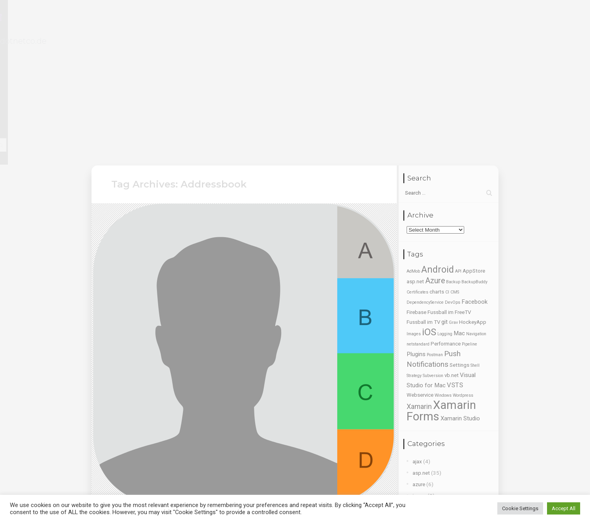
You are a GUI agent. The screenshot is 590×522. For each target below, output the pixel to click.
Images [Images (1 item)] (414, 208)
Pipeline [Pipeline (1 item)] (469, 218)
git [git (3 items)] (444, 196)
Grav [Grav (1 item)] (453, 196)
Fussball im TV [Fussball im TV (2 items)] (423, 196)
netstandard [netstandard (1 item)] (418, 218)
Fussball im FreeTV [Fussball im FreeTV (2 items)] (449, 186)
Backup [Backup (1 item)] (453, 156)
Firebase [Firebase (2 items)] (416, 186)
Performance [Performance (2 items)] (446, 218)
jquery (419, 369)
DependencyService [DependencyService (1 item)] (425, 176)
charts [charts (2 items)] (436, 166)
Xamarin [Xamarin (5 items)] (419, 281)
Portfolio (334, 19)
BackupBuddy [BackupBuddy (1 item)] (474, 156)
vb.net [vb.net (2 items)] (451, 250)
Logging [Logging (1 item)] (444, 208)
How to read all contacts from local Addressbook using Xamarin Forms (234, 406)
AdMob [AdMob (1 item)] (413, 145)
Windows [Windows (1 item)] (443, 269)
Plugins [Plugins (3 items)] (416, 228)
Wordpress (425, 461)
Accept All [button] (563, 508)
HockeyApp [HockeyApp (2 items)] (472, 196)
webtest (422, 438)
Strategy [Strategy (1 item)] (414, 250)
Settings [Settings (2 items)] (459, 239)
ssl (416, 404)
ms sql (420, 392)
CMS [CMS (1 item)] (454, 166)
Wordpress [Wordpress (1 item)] (463, 269)
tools (419, 415)
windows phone (431, 449)
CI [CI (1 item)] (447, 166)
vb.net (420, 427)
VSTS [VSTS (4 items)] (455, 259)
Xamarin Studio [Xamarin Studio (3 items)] (460, 292)
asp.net (421, 347)
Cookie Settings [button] (520, 508)
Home (254, 19)
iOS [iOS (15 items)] (429, 206)
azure (419, 358)
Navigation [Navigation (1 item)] (476, 208)
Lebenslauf (292, 19)
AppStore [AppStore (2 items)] (474, 145)
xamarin (422, 472)
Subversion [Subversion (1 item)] (433, 250)
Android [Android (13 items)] (437, 143)
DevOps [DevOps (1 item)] (452, 176)
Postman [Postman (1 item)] (435, 229)
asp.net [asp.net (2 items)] (415, 156)
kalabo (420, 381)
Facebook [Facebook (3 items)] (474, 176)
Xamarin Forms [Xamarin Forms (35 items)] (441, 285)
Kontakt (398, 19)
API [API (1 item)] (458, 145)
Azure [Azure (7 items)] (435, 155)
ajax (417, 335)
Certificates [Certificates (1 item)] (417, 166)
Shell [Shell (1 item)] (475, 239)
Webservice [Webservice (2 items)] (420, 269)
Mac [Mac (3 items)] (459, 207)
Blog (367, 19)
